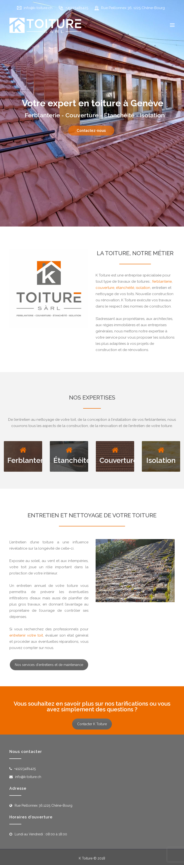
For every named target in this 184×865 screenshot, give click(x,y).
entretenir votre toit (26, 635)
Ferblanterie (28, 460)
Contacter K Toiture (92, 724)
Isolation (161, 460)
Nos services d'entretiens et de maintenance (49, 665)
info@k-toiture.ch (38, 8)
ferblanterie (162, 281)
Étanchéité (72, 460)
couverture (105, 288)
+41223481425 (76, 8)
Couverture (118, 460)
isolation (143, 288)
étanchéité (125, 288)
